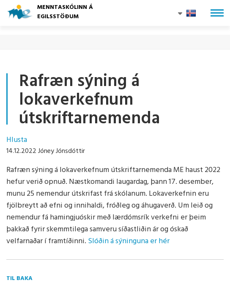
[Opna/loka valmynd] (217, 13)
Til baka (19, 278)
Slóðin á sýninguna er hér (129, 241)
